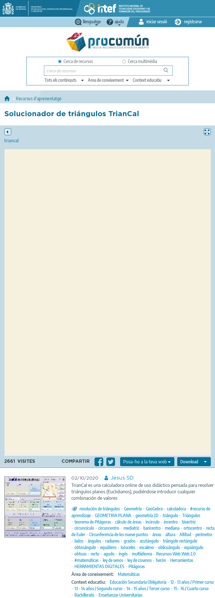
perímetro (203, 534)
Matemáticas (129, 574)
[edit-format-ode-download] (194, 461)
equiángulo (193, 547)
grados (129, 541)
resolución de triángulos (100, 508)
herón (161, 560)
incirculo (153, 522)
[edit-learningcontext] (151, 80)
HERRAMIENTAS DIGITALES (99, 566)
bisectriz (189, 522)
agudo (109, 554)
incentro (171, 522)
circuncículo (84, 528)
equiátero (108, 547)
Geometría (133, 508)
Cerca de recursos (75, 61)
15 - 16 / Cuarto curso (191, 588)
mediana (172, 528)
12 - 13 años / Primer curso (192, 582)
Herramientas (181, 560)
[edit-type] (64, 80)
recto (95, 554)
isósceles (128, 547)
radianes (112, 541)
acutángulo (149, 541)
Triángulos (191, 515)
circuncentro (108, 528)
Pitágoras (136, 566)
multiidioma (142, 554)
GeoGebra (154, 508)
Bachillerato (84, 595)
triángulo (170, 515)
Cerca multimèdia (139, 61)
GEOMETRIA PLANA (113, 515)
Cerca (168, 72)
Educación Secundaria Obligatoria (138, 582)
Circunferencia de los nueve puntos (118, 534)
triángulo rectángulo (180, 541)
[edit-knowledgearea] (108, 80)
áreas (156, 534)
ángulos (94, 541)
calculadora (176, 508)
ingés (123, 554)
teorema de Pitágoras (92, 522)
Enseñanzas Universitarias (120, 595)
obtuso (80, 554)
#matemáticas (86, 560)
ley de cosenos (139, 560)
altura (170, 534)
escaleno (146, 547)
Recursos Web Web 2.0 (176, 554)
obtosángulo (85, 547)
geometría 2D (146, 515)
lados (78, 541)
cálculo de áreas (128, 522)
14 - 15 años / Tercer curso (148, 588)
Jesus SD (122, 478)
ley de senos (113, 560)
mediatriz (131, 528)
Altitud (185, 534)
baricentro (152, 528)
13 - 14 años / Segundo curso (98, 588)
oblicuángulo (169, 547)
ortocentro (193, 528)
